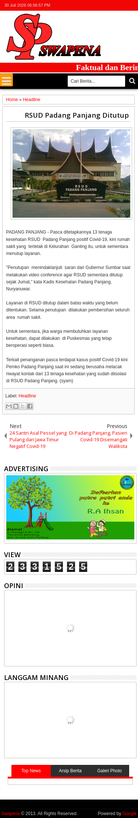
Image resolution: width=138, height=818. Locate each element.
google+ (112, 5)
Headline (27, 395)
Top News (31, 770)
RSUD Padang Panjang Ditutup (77, 115)
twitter (93, 5)
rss (122, 5)
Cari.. (131, 81)
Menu (6, 79)
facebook (103, 5)
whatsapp (132, 5)
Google (130, 813)
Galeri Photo (109, 770)
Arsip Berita (70, 770)
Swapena (10, 813)
